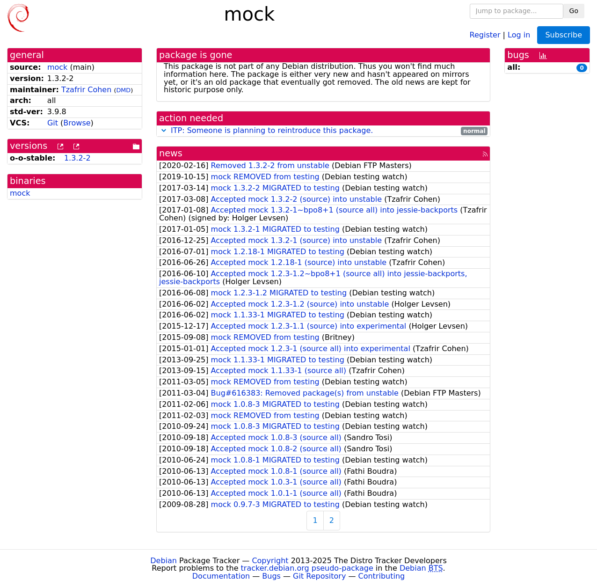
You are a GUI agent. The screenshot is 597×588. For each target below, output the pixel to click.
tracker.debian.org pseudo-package (307, 568)
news (170, 153)
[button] (163, 130)
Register (485, 34)
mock (57, 67)
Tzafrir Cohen (86, 89)
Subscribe (563, 34)
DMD (123, 90)
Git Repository (319, 576)
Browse (76, 122)
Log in (519, 34)
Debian (163, 560)
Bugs (271, 576)
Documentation (221, 576)
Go (573, 11)
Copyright (270, 560)
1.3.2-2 (77, 158)
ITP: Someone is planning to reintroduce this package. (272, 130)
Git (52, 122)
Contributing (381, 576)
